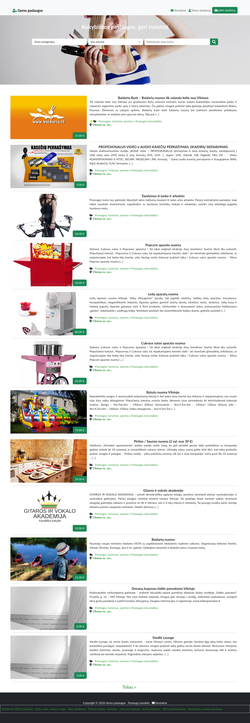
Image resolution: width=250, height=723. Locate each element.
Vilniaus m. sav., (102, 124)
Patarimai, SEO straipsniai (17, 709)
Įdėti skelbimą (224, 10)
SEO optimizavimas (174, 709)
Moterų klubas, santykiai (103, 709)
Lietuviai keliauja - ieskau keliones (140, 709)
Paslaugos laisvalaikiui (148, 121)
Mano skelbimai (200, 10)
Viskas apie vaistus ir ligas (50, 709)
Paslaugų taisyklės (139, 702)
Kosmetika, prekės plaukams (205, 709)
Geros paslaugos (27, 10)
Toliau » (129, 687)
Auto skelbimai (77, 709)
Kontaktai (178, 10)
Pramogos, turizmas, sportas (116, 121)
